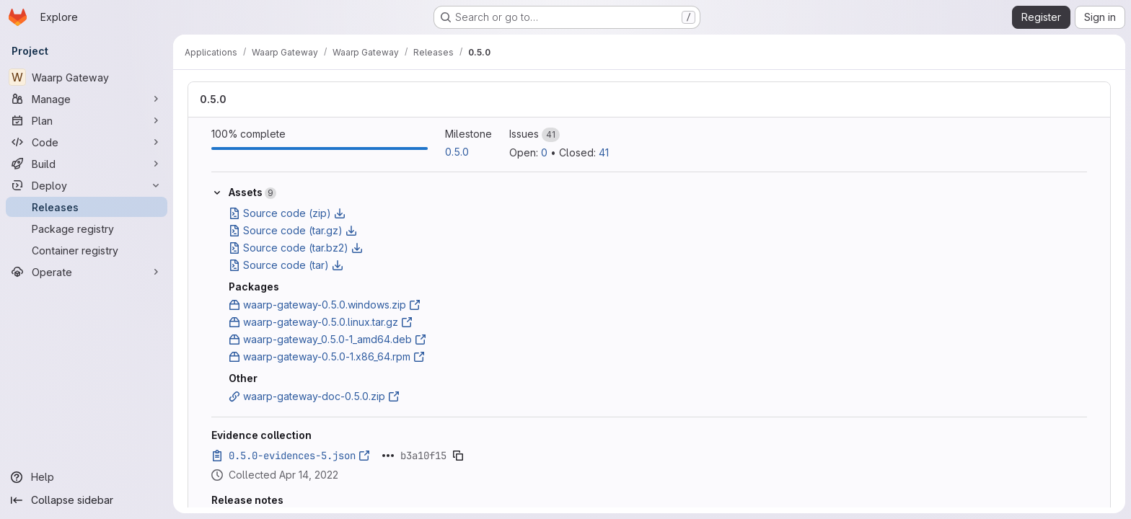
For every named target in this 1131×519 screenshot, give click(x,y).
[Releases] (86, 207)
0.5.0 (213, 99)
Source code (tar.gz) (293, 230)
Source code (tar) (286, 265)
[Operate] (86, 272)
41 (604, 152)
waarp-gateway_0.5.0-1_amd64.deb (327, 339)
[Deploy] (86, 185)
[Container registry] (86, 250)
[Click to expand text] (388, 455)
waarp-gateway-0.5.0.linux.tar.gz (321, 322)
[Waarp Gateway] (86, 77)
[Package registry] (86, 228)
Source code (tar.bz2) (296, 247)
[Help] (86, 477)
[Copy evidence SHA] (458, 455)
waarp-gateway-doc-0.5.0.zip (314, 396)
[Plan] (86, 120)
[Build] (86, 164)
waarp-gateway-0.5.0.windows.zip (325, 304)
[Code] (86, 142)
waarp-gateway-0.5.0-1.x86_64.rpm (327, 356)
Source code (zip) (287, 213)
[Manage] (86, 99)
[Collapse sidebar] (86, 500)
